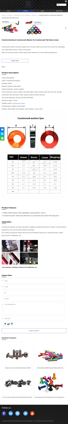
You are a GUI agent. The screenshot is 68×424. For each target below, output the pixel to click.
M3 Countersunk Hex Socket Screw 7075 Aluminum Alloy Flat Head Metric (50, 397)
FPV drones (34, 232)
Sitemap (51, 421)
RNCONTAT (59, 11)
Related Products (9, 338)
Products (9, 15)
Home (8, 11)
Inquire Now (15, 60)
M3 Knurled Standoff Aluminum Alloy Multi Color (50, 368)
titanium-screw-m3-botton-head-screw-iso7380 (18, 368)
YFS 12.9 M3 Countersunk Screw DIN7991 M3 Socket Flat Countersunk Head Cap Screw (17, 397)
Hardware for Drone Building (22, 15)
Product (25, 11)
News (42, 11)
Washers (34, 15)
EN (58, 4)
